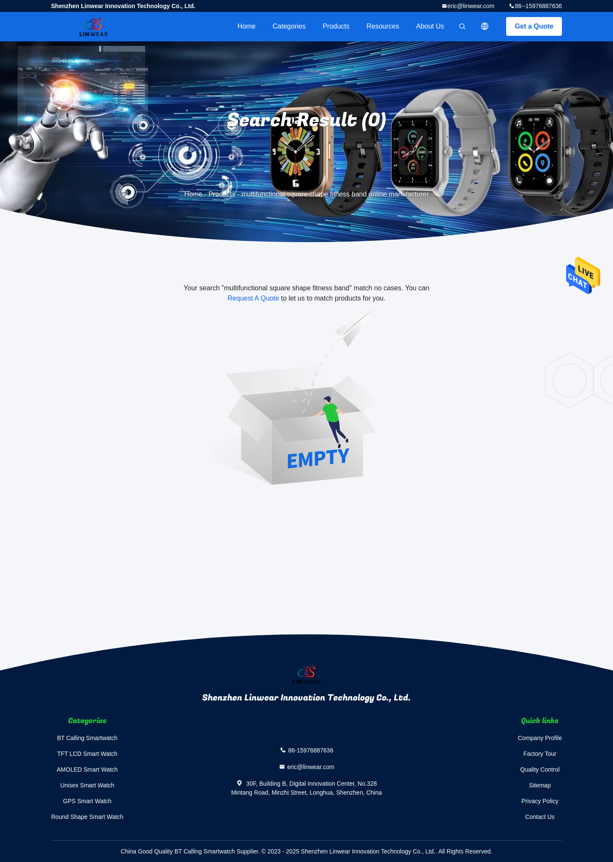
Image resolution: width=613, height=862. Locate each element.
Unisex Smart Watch (87, 785)
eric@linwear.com (471, 6)
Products (336, 26)
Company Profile (540, 738)
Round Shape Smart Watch (87, 816)
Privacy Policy (540, 801)
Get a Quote (534, 26)
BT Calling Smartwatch (87, 738)
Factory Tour (539, 753)
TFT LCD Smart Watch (87, 753)
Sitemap (540, 785)
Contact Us (540, 816)
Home (247, 26)
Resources (383, 26)
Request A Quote (253, 298)
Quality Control (540, 769)
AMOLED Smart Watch (87, 769)
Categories (289, 26)
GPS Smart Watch (87, 801)
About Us (430, 26)
